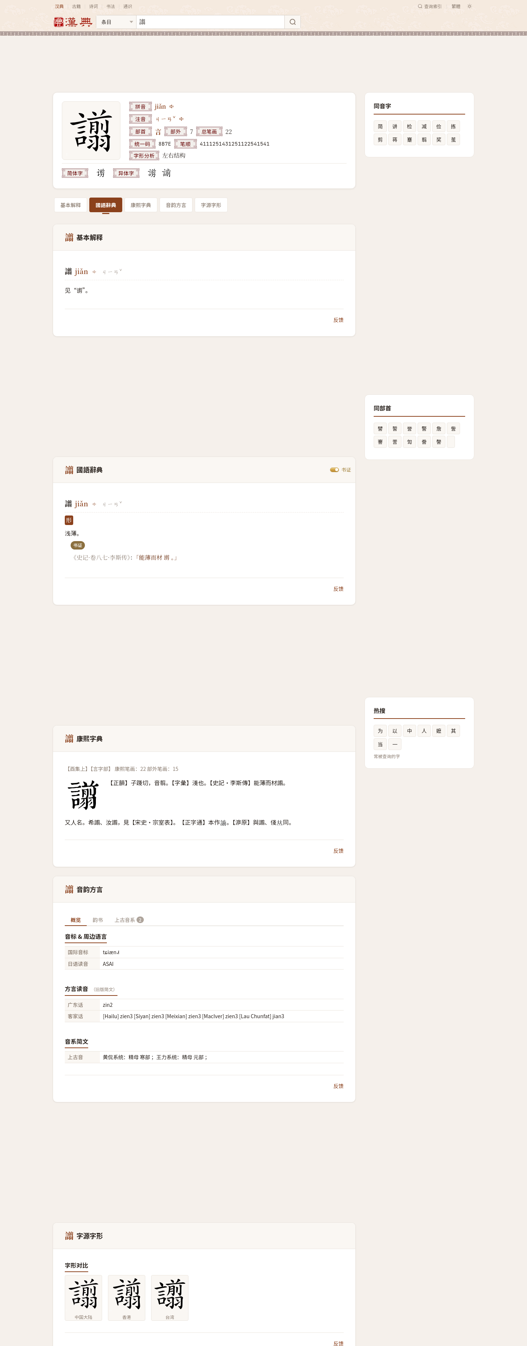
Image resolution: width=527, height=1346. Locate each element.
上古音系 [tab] (129, 919)
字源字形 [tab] (211, 205)
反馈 (338, 319)
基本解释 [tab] (70, 205)
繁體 (456, 6)
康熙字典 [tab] (141, 205)
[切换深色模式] (469, 6)
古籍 (76, 6)
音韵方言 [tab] (176, 205)
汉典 (59, 6)
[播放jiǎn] (172, 106)
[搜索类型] (116, 22)
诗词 (93, 6)
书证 (346, 469)
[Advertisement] (263, 58)
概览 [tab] (76, 919)
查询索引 (430, 6)
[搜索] (292, 22)
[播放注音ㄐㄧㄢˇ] (182, 119)
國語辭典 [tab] (106, 205)
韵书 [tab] (98, 919)
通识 (127, 6)
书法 (110, 6)
